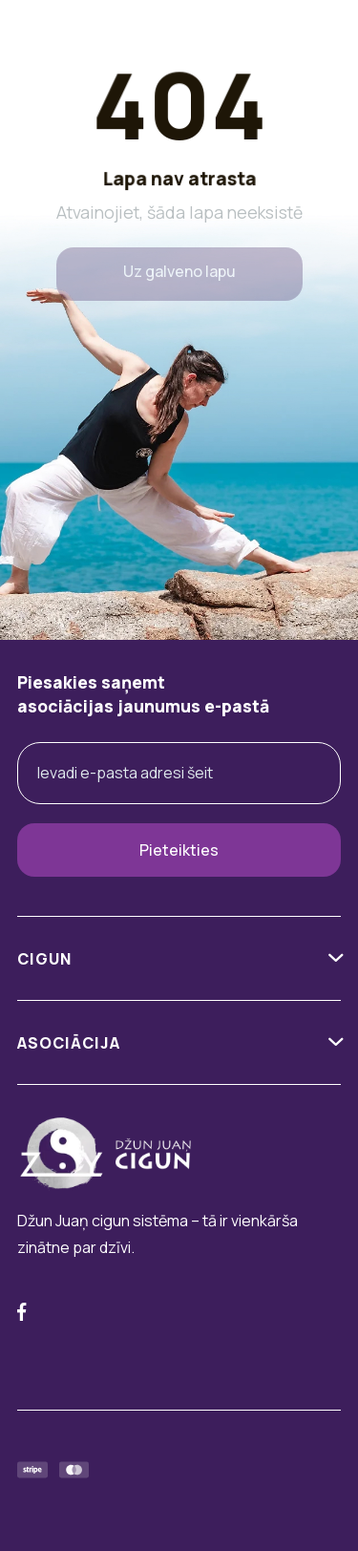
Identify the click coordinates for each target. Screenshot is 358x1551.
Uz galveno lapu (179, 271)
